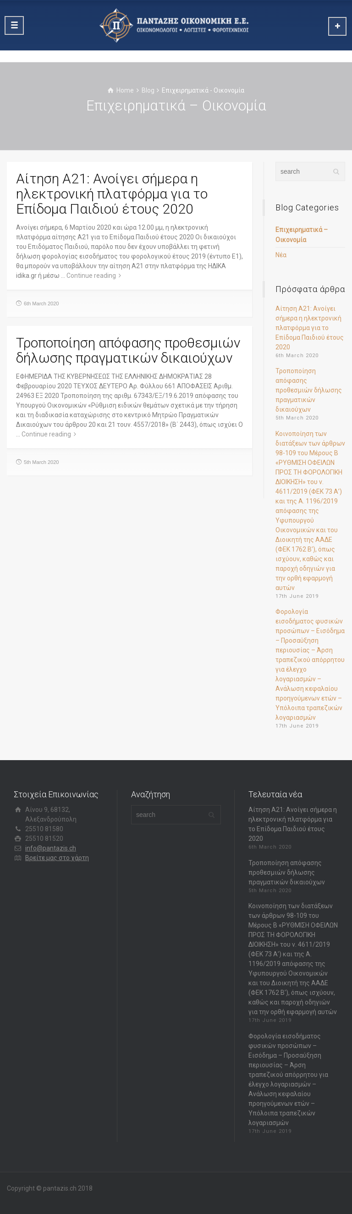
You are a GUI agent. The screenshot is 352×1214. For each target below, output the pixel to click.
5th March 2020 (41, 462)
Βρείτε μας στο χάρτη (57, 857)
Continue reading (91, 275)
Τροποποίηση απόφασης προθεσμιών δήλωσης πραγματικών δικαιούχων (128, 350)
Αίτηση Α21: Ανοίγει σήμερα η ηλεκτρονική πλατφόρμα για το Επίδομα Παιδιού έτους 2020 (112, 194)
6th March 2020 (41, 303)
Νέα (280, 255)
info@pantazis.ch (50, 848)
